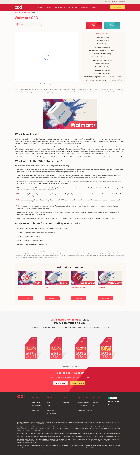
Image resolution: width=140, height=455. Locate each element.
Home (16, 12)
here (92, 447)
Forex (48, 402)
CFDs (24, 12)
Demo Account (36, 402)
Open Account (118, 7)
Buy (111, 25)
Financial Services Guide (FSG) (46, 439)
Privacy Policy (81, 408)
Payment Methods (37, 405)
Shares (49, 405)
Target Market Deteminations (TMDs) (66, 439)
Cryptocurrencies (52, 413)
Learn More (25, 298)
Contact (95, 405)
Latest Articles (51, 400)
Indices (49, 408)
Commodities (50, 410)
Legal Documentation (83, 400)
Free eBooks (65, 402)
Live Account (35, 400)
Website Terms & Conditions (85, 410)
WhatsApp (95, 402)
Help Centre (35, 410)
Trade (20, 12)
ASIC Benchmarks (82, 405)
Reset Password (36, 408)
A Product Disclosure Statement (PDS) (27, 439)
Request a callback (98, 400)
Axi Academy (65, 400)
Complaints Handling (83, 402)
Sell (94, 25)
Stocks (28, 12)
